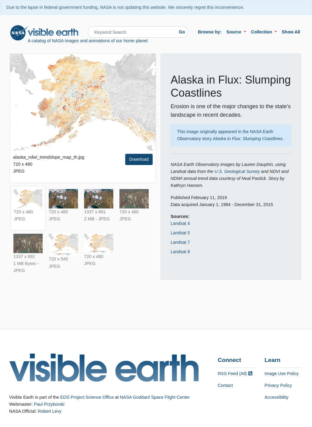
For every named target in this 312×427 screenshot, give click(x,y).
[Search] (132, 32)
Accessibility (276, 397)
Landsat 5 (180, 232)
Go (182, 31)
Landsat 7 (180, 242)
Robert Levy (50, 411)
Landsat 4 (180, 223)
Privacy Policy (278, 385)
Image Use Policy (281, 373)
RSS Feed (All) (235, 373)
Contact (225, 385)
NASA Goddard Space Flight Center (155, 397)
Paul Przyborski (49, 404)
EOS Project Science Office (87, 397)
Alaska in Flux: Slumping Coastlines (248, 138)
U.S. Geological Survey (237, 171)
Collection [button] (262, 31)
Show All (291, 31)
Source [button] (234, 31)
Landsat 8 (180, 251)
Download (139, 159)
